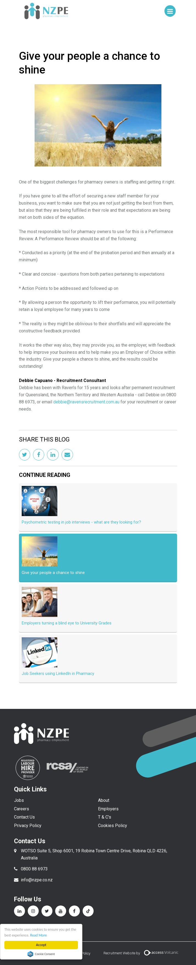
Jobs (19, 800)
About (103, 800)
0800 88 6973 (34, 868)
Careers (21, 808)
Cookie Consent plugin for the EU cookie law (41, 954)
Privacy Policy (27, 825)
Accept (41, 945)
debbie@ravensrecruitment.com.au (86, 401)
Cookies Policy (112, 825)
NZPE (46, 11)
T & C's (104, 817)
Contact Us (24, 817)
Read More (38, 935)
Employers (108, 808)
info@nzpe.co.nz (37, 879)
